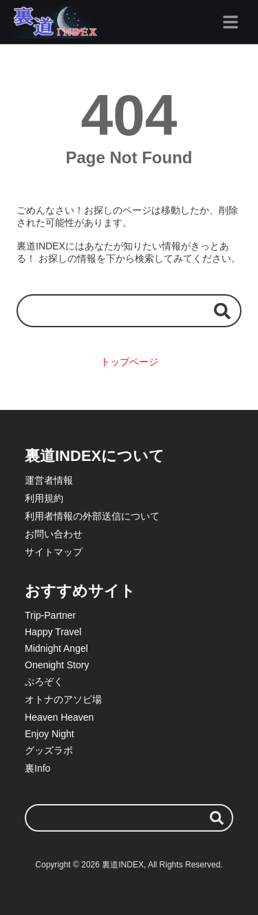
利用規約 (44, 498)
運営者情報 (49, 480)
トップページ (129, 361)
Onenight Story (57, 664)
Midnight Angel (56, 648)
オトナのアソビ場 (63, 699)
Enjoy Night (49, 733)
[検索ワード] (129, 310)
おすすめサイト (80, 590)
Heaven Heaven (59, 717)
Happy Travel (53, 631)
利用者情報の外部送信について (92, 516)
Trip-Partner (50, 615)
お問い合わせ (54, 533)
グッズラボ (49, 750)
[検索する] (222, 310)
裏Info (37, 768)
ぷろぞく (44, 681)
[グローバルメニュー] (230, 22)
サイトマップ (54, 551)
